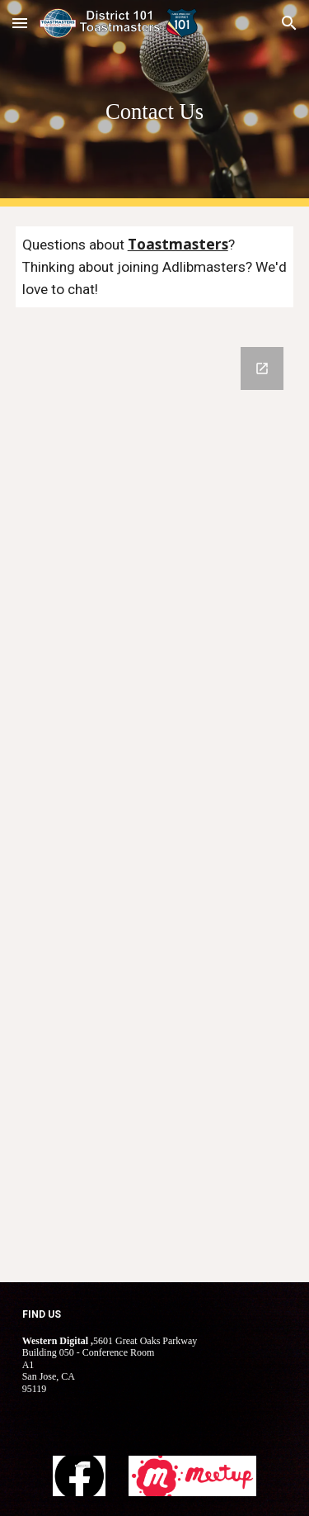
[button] (20, 22)
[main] (155, 103)
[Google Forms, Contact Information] (155, 804)
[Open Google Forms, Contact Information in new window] (262, 368)
